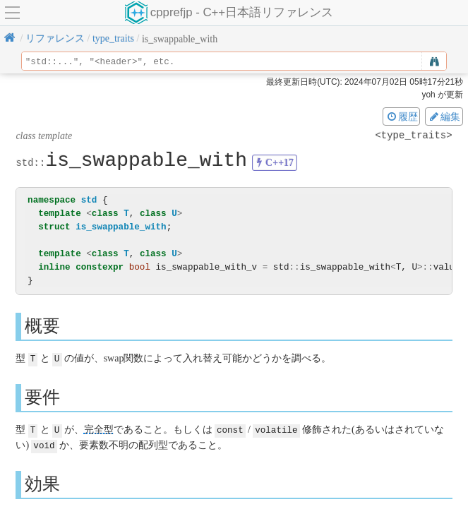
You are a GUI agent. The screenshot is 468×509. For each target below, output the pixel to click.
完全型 (99, 429)
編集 (444, 116)
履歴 (401, 116)
